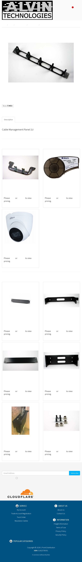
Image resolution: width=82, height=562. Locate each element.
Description (8, 119)
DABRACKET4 (51, 381)
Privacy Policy (60, 478)
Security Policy (60, 535)
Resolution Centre (21, 521)
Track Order (21, 517)
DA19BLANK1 (9, 321)
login (10, 111)
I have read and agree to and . (41, 478)
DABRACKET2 (51, 321)
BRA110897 (49, 188)
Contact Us (61, 513)
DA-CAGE (49, 441)
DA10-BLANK (9, 381)
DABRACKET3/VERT (12, 441)
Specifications (22, 119)
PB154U (7, 188)
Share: (8, 106)
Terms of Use (61, 527)
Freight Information (61, 524)
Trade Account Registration (21, 513)
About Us (61, 510)
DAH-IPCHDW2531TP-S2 (14, 248)
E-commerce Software (38, 555)
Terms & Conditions (44, 478)
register (19, 111)
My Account (21, 510)
